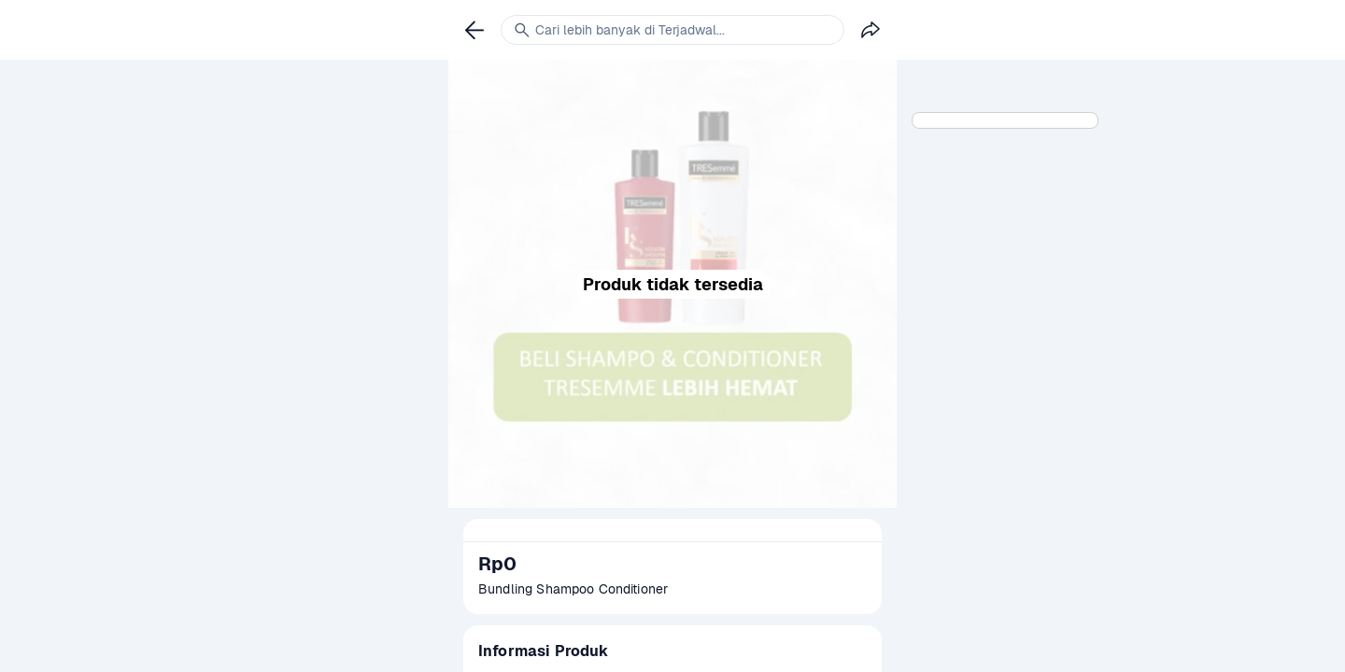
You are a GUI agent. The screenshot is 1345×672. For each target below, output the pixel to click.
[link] (474, 30)
